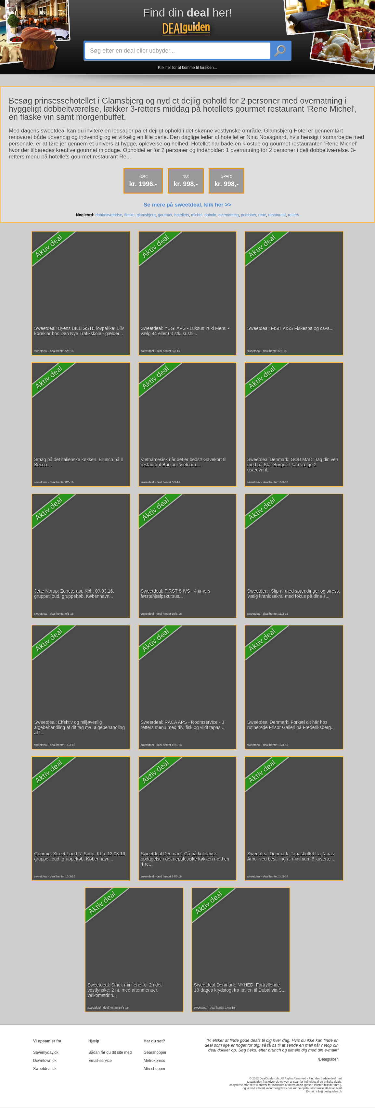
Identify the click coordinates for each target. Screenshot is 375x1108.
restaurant (277, 215)
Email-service (100, 1060)
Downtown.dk (45, 1060)
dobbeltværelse (109, 215)
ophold (210, 215)
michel (196, 215)
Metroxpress (154, 1060)
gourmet (165, 215)
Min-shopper (154, 1068)
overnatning (228, 215)
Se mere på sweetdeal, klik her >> (187, 205)
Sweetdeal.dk (45, 1068)
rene (262, 215)
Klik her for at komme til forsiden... (187, 67)
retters (293, 215)
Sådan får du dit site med (110, 1052)
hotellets (182, 215)
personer (248, 215)
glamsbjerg (146, 215)
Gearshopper (155, 1052)
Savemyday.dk (45, 1052)
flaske (129, 215)
